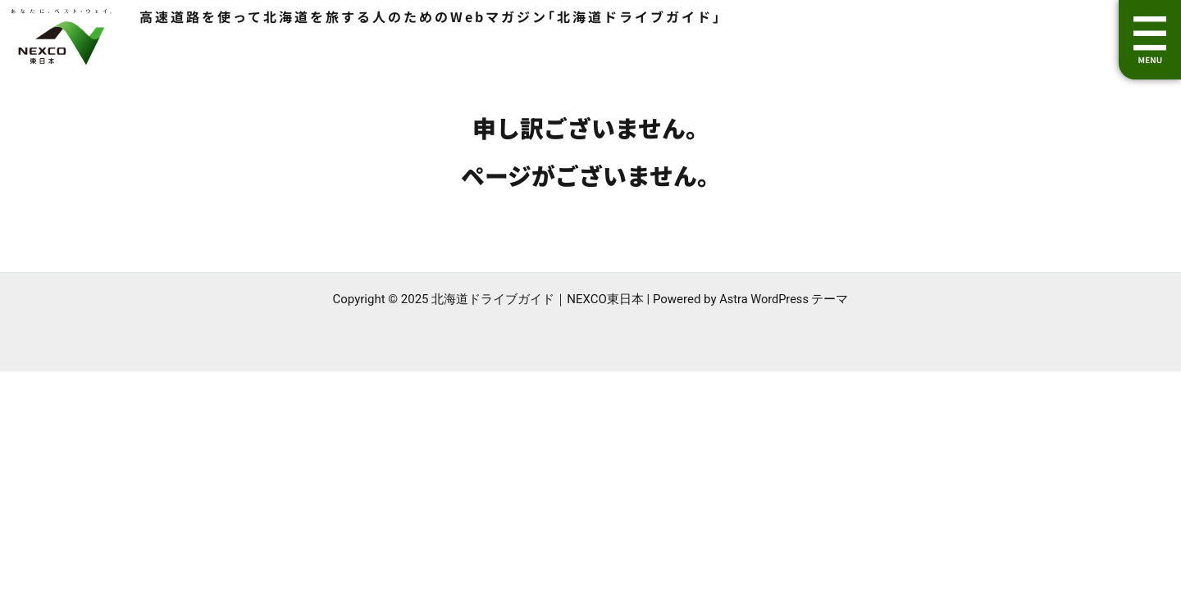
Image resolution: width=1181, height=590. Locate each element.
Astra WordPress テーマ (784, 299)
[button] (1150, 39)
